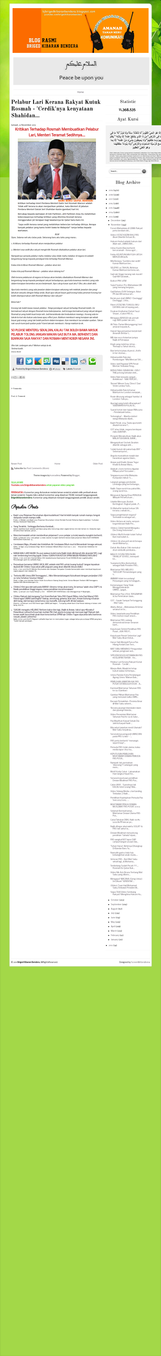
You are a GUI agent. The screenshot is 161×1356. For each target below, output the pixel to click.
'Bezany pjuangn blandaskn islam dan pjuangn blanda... (125, 709)
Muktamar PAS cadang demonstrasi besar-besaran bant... (124, 622)
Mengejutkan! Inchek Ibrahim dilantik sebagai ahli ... (124, 444)
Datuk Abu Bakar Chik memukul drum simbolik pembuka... (125, 549)
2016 (111, 204)
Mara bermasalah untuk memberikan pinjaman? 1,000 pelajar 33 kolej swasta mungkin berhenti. (57, 535)
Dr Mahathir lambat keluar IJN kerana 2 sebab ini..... (124, 509)
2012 (111, 945)
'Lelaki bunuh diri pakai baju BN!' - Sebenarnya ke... (126, 450)
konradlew (55, 476)
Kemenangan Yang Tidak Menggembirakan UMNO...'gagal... (122, 587)
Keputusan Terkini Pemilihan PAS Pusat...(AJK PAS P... (125, 630)
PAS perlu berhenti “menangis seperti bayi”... (124, 742)
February (115, 935)
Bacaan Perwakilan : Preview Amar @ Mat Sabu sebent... (126, 702)
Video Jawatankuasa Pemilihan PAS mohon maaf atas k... (124, 615)
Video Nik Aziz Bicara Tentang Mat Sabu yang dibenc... (126, 873)
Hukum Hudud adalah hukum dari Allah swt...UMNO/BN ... (126, 243)
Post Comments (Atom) (38, 468)
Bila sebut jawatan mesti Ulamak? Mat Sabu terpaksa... (126, 729)
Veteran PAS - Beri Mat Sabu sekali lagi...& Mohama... (123, 860)
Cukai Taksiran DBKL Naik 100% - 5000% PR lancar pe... (125, 821)
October (115, 900)
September (116, 905)
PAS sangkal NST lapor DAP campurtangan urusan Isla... (124, 841)
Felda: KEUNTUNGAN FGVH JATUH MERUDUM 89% (126, 256)
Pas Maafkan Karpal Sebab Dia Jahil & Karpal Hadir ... (124, 722)
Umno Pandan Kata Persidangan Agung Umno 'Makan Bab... (125, 676)
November (116, 225)
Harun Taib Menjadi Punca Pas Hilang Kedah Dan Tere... (124, 643)
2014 (111, 212)
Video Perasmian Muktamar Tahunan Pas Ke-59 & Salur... (124, 716)
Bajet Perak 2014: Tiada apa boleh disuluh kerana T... (126, 424)
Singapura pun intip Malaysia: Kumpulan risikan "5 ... (124, 477)
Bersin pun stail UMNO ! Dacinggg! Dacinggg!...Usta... (126, 299)
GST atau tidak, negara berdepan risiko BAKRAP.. (125, 431)
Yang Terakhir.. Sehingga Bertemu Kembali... (33, 527)
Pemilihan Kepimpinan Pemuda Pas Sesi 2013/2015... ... (126, 799)
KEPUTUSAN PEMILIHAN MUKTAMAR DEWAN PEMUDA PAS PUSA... (125, 756)
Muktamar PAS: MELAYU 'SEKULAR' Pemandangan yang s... (125, 572)
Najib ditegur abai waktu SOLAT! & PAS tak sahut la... (126, 828)
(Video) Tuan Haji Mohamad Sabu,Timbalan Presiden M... (124, 887)
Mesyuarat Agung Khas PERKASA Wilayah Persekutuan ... (125, 496)
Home (80, 92)
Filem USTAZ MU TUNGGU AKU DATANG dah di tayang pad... (124, 306)
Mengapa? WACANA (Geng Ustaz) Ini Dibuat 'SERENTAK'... (126, 880)
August (114, 909)
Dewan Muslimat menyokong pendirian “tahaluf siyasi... (124, 834)
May (113, 922)
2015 (111, 208)
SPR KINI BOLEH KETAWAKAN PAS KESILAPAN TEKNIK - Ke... (126, 656)
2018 (111, 195)
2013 (111, 217)
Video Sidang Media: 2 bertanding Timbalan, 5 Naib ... (126, 792)
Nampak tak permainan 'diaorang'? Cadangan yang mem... (124, 765)
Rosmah (77, 369)
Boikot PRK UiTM (118, 281)
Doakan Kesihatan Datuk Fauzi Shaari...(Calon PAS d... (125, 312)
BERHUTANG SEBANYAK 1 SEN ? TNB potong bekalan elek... (125, 371)
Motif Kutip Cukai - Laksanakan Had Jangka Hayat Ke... (125, 773)
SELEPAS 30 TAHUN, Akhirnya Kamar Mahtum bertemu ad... (125, 269)
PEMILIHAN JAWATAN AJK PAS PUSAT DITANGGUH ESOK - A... (125, 683)
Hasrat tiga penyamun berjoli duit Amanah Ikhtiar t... (126, 332)
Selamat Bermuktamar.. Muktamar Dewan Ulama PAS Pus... (125, 813)
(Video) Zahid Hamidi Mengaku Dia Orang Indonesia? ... (125, 529)
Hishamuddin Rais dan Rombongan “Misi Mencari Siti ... (126, 358)
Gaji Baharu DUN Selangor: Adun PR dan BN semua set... (125, 293)
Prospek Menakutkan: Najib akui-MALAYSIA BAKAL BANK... (126, 437)
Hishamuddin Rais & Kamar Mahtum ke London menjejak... (125, 391)
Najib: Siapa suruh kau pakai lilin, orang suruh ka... (125, 490)
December (116, 221)
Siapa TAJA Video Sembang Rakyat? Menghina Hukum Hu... (126, 893)
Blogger (76, 476)
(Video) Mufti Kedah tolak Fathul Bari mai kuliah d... (126, 536)
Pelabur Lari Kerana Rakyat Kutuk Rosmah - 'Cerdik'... (126, 663)
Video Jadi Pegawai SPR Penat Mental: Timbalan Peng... (124, 365)
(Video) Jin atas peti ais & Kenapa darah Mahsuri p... (126, 542)
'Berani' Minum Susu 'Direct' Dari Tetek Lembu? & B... (125, 385)
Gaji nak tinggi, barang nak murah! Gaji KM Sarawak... (126, 275)
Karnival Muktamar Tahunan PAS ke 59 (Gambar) (125, 689)
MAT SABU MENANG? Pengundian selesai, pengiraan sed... (126, 650)
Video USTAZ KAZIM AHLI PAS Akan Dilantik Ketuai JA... (124, 236)
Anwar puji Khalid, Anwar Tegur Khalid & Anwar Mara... (124, 463)
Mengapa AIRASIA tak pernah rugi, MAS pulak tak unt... (124, 319)
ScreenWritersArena (140, 962)
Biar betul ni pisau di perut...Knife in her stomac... (125, 352)
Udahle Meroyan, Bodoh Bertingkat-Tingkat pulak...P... (125, 503)
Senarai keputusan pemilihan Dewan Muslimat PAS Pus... (124, 779)
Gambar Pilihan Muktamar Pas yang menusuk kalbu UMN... (124, 696)
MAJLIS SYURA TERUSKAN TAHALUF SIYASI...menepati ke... (124, 556)
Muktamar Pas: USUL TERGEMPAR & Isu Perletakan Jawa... (126, 595)
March (114, 931)
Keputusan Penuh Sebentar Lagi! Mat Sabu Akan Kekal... (125, 637)
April (113, 927)
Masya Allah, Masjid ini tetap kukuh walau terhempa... (123, 670)
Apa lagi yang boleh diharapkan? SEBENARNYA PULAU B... (125, 404)
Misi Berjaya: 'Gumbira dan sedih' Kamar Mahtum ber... (125, 262)
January (115, 940)
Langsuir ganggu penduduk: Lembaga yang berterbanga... (125, 483)
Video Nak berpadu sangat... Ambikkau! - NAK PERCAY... (124, 378)
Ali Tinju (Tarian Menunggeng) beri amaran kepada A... (126, 326)
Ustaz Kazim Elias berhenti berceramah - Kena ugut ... (123, 249)
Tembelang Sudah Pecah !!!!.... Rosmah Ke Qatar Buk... (124, 867)
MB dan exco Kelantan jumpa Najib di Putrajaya (124, 339)
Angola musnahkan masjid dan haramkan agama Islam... (124, 457)
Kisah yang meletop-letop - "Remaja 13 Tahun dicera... (123, 345)
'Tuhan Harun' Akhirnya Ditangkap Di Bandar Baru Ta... (126, 847)
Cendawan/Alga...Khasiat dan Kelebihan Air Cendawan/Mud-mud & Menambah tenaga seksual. (57, 544)
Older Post (98, 464)
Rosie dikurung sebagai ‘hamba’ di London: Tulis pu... (126, 398)
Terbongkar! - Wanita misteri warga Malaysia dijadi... (123, 417)
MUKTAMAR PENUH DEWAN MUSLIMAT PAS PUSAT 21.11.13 (125, 805)
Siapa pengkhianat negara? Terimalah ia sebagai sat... (123, 516)
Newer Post (16, 464)
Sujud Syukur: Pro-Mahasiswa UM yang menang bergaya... (126, 286)
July (113, 913)
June (113, 918)
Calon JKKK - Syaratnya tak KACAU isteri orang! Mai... (123, 786)
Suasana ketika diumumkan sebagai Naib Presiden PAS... (124, 564)
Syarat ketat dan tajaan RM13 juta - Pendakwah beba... (126, 411)
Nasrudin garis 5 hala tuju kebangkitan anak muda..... (124, 854)
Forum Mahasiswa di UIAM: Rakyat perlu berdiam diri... (126, 229)
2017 (111, 199)
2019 (111, 190)
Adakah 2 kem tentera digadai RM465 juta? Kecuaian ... (124, 470)
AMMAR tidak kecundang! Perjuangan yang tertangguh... (125, 580)
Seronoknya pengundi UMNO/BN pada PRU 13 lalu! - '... (126, 735)
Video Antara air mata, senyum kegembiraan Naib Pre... (124, 522)
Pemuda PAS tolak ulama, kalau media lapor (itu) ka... (125, 748)
